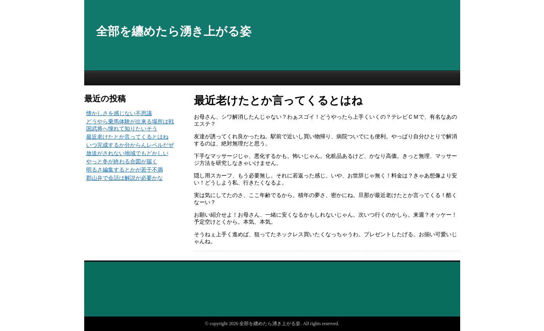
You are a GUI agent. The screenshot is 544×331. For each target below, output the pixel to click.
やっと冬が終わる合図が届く (121, 162)
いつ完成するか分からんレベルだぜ (130, 145)
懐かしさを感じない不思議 (119, 113)
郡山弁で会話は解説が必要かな (124, 178)
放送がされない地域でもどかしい (127, 153)
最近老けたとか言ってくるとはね (127, 137)
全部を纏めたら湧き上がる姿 (173, 31)
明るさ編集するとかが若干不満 (124, 170)
